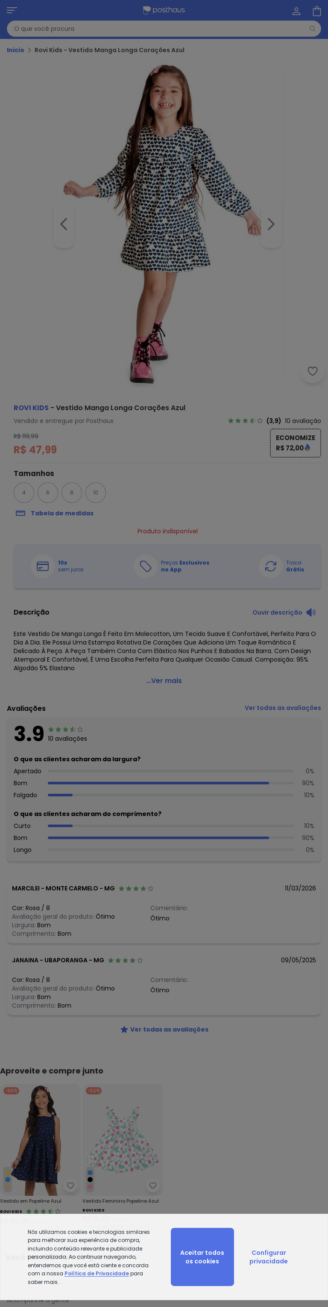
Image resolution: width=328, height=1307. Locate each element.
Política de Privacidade (96, 1273)
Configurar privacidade (268, 1257)
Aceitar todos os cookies (202, 1257)
